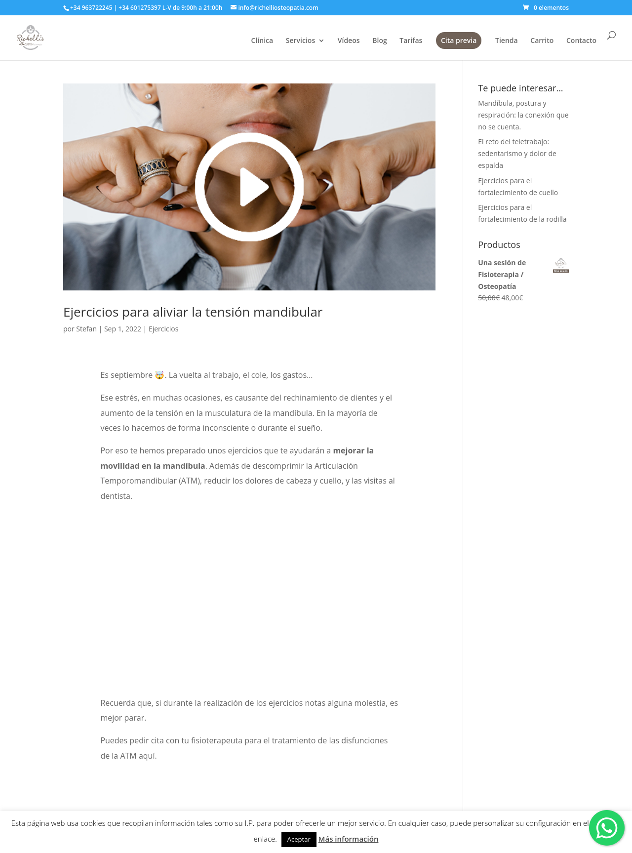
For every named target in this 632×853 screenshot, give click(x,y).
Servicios (300, 41)
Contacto (581, 41)
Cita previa (458, 40)
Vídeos (349, 41)
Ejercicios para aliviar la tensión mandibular (192, 312)
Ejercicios (163, 328)
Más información (348, 839)
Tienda (506, 41)
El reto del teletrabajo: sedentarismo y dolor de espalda (517, 153)
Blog (379, 41)
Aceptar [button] (299, 839)
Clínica (262, 41)
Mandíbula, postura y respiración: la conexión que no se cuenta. (523, 114)
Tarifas (410, 41)
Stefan (86, 328)
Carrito (541, 41)
